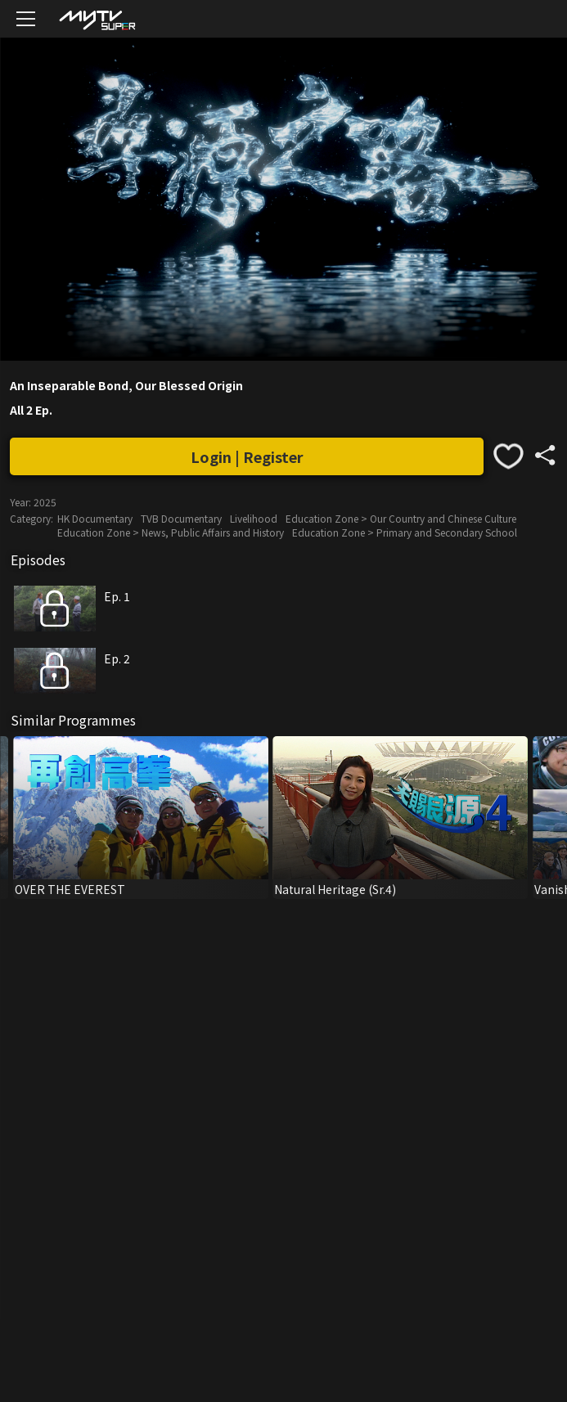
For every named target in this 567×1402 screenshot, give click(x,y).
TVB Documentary (181, 518)
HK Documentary (95, 518)
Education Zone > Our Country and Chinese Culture (401, 518)
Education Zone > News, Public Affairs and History (170, 532)
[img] (97, 19)
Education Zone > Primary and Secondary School (404, 532)
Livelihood (253, 518)
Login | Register (247, 456)
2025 (45, 502)
